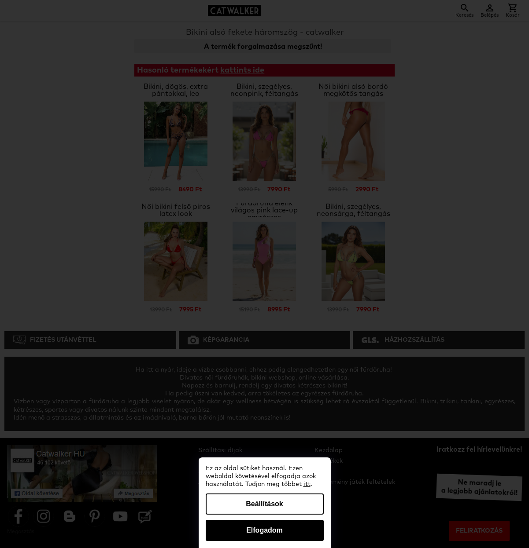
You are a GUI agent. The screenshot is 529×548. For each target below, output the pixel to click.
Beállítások (264, 504)
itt (307, 484)
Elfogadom (264, 530)
